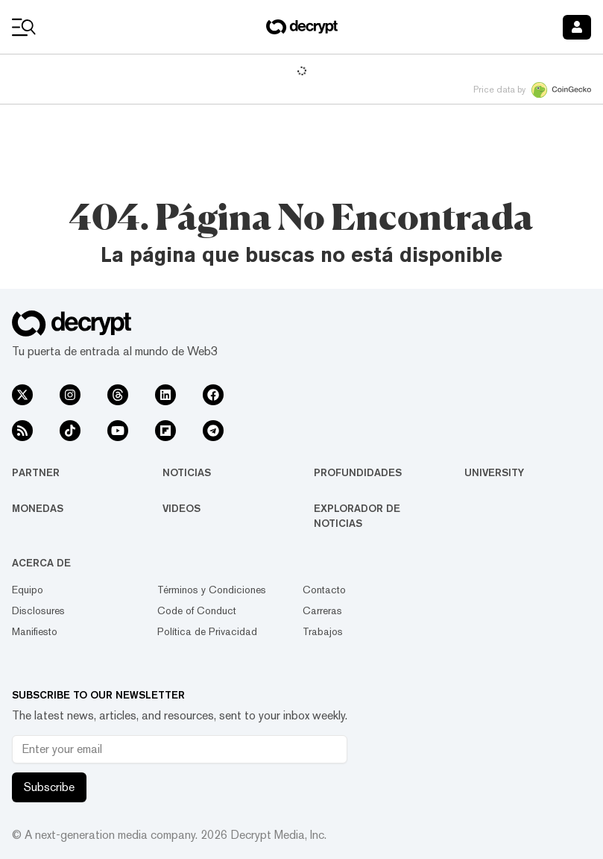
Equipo (27, 590)
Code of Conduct (196, 610)
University (494, 472)
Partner (36, 472)
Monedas (37, 508)
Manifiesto (34, 631)
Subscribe (49, 787)
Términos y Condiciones (211, 590)
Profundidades (358, 472)
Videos (181, 508)
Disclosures (38, 610)
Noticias (186, 472)
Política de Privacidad (207, 631)
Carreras (322, 610)
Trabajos (323, 631)
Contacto (324, 590)
